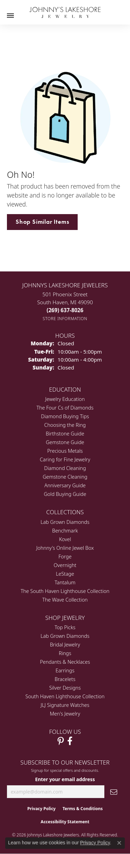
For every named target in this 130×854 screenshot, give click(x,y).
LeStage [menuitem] (65, 573)
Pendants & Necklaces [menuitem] (65, 662)
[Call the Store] (65, 310)
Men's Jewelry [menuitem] (65, 713)
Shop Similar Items (42, 222)
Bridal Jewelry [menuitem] (65, 644)
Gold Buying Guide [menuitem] (65, 494)
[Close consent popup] (119, 843)
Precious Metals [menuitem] (65, 451)
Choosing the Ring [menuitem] (65, 425)
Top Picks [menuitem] (65, 627)
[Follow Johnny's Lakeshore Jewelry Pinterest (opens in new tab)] (61, 741)
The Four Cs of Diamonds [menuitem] (64, 407)
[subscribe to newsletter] (113, 791)
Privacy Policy (41, 809)
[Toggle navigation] (10, 16)
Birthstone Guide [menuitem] (65, 433)
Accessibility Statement (65, 822)
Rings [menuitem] (65, 653)
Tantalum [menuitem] (64, 582)
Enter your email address (65, 779)
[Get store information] (65, 319)
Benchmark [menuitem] (65, 530)
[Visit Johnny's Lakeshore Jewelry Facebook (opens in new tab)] (69, 741)
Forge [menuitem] (65, 556)
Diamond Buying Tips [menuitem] (65, 416)
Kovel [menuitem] (65, 539)
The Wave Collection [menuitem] (65, 599)
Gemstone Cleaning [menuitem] (65, 476)
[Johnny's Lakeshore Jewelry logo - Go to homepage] (65, 9)
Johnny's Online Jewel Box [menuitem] (65, 548)
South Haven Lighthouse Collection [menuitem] (64, 696)
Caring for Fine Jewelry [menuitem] (65, 459)
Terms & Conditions (82, 809)
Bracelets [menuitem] (65, 679)
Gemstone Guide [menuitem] (65, 442)
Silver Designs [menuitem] (65, 687)
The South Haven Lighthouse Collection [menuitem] (64, 591)
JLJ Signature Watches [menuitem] (65, 705)
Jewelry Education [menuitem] (65, 399)
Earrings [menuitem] (64, 670)
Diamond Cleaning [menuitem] (65, 468)
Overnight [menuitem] (65, 565)
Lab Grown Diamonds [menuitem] (65, 522)
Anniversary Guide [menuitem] (65, 485)
